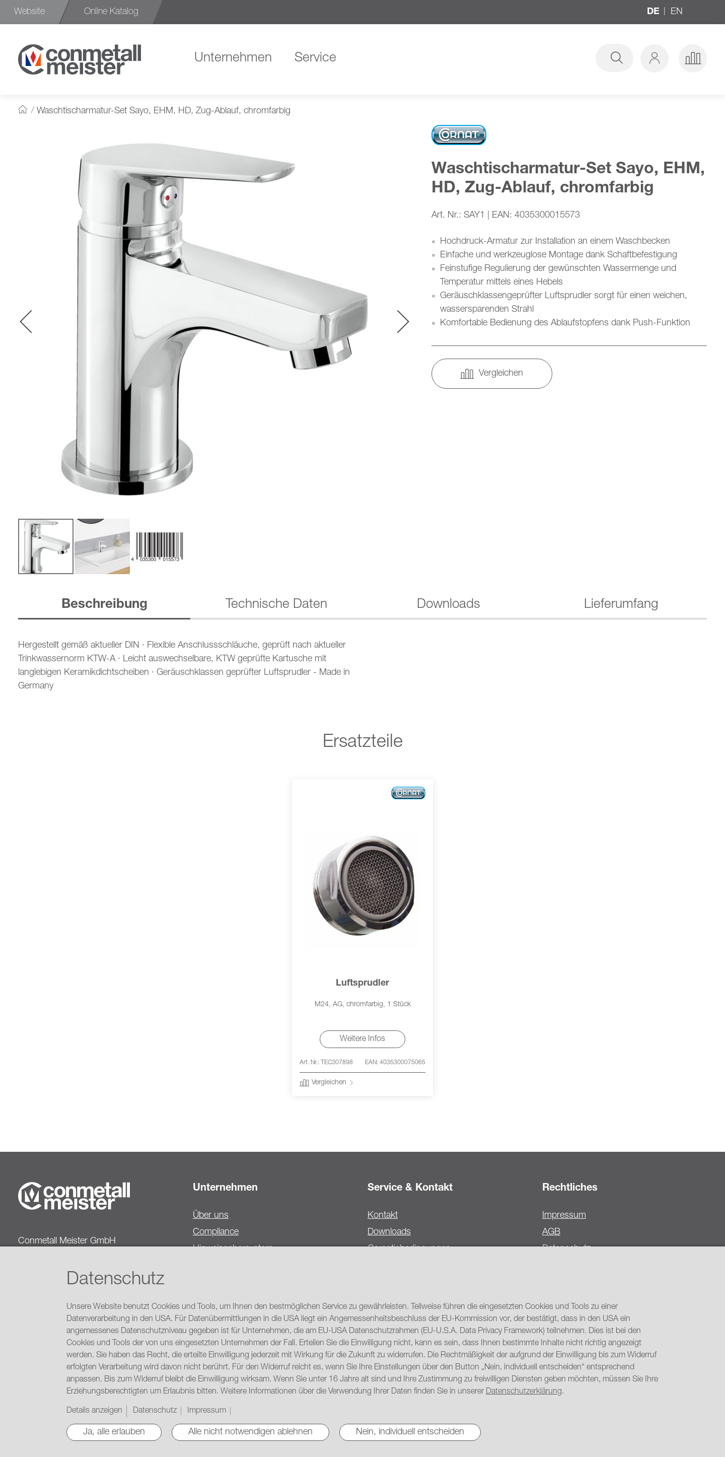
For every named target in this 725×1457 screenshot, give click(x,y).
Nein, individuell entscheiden (410, 1432)
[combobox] (554, 58)
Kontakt (383, 1215)
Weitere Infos (362, 1039)
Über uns (211, 1215)
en (677, 12)
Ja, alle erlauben (114, 1432)
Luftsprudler (362, 983)
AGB (551, 1232)
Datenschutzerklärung (524, 1392)
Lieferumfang (621, 604)
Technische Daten (276, 604)
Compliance (216, 1232)
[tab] (104, 605)
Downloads (448, 604)
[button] (654, 58)
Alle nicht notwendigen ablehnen (250, 1432)
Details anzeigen (94, 1411)
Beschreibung (104, 604)
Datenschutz (155, 1411)
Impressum (564, 1215)
